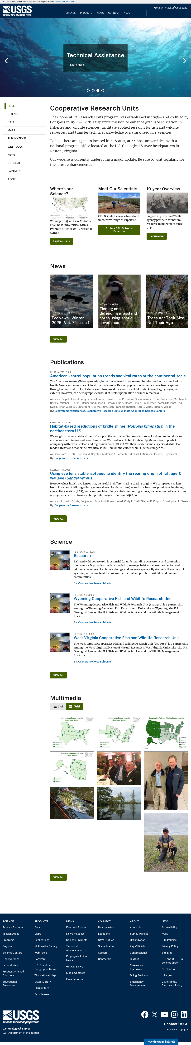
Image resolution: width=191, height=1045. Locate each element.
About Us (135, 927)
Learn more (77, 64)
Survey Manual (139, 933)
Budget (134, 959)
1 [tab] (88, 90)
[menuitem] (70, 10)
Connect (113, 13)
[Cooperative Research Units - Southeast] (72, 733)
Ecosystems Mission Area (70, 410)
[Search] (185, 13)
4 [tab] (102, 90)
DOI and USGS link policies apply (173, 961)
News (100, 13)
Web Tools (15, 146)
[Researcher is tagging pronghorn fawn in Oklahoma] (166, 842)
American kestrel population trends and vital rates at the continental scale (118, 376)
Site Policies (169, 940)
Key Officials (137, 946)
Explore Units (61, 241)
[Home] (17, 15)
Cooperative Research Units (103, 410)
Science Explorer (13, 927)
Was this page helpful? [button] (161, 1041)
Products (86, 13)
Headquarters (106, 927)
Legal (166, 921)
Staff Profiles (106, 940)
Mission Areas (11, 933)
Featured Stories (76, 927)
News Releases (75, 933)
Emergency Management (138, 983)
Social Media (106, 946)
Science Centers (12, 952)
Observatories (11, 959)
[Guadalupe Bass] (72, 803)
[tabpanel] (95, 57)
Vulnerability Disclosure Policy (172, 983)
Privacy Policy (170, 946)
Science (71, 13)
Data (11, 122)
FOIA (165, 933)
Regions (7, 946)
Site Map (167, 952)
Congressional (138, 952)
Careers (102, 952)
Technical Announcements (76, 948)
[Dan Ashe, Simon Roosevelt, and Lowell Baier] (119, 768)
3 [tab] (97, 90)
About (127, 13)
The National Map (45, 975)
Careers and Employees (137, 967)
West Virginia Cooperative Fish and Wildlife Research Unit (126, 637)
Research (82, 555)
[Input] (167, 13)
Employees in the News (76, 958)
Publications (17, 138)
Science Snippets (76, 940)
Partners (14, 171)
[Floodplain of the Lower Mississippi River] (119, 804)
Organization (137, 940)
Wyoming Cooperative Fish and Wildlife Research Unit (123, 598)
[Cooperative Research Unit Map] (166, 733)
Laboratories (10, 965)
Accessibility (169, 927)
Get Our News (74, 966)
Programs (8, 940)
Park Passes (41, 994)
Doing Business (139, 975)
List (60, 706)
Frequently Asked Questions (170, 7)
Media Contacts (75, 972)
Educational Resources (10, 983)
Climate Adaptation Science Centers (143, 410)
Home (11, 105)
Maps (11, 130)
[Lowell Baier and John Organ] (166, 781)
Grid (77, 706)
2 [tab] (93, 90)
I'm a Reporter (74, 979)
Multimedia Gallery (45, 946)
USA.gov (167, 975)
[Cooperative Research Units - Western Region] (72, 768)
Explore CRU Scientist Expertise (119, 230)
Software (40, 959)
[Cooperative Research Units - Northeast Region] (119, 733)
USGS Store (41, 988)
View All (58, 339)
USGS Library (42, 981)
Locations (104, 933)
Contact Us (104, 959)
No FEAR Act (169, 969)
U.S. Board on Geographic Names (45, 967)
